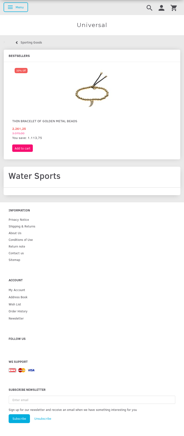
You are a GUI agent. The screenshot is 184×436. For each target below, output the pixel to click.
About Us (15, 233)
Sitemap (14, 260)
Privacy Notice (19, 219)
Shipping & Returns (22, 226)
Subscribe (19, 418)
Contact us (16, 253)
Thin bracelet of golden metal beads (44, 121)
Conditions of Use (21, 239)
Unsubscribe (42, 418)
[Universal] (92, 25)
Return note (17, 246)
